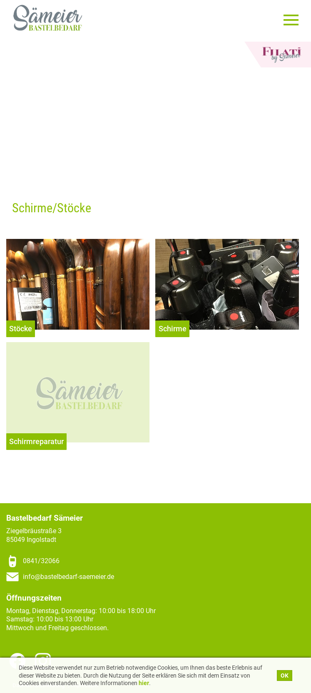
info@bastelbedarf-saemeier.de (68, 577)
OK (285, 675)
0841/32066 (41, 561)
